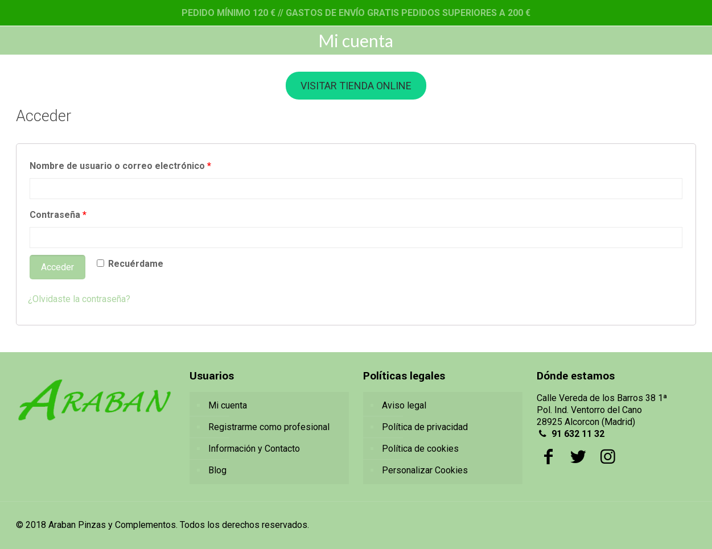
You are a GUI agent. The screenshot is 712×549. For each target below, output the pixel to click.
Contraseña (58, 214)
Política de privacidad (425, 427)
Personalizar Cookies (425, 470)
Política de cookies (420, 448)
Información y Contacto (254, 448)
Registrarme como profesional (269, 427)
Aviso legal (404, 405)
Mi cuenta (227, 405)
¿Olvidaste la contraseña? (79, 299)
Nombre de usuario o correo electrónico (120, 165)
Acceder (57, 267)
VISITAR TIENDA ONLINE (356, 86)
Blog (217, 470)
